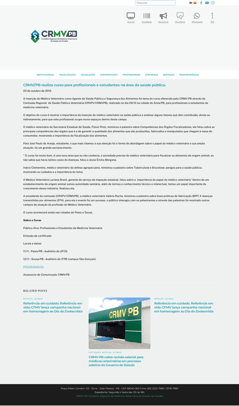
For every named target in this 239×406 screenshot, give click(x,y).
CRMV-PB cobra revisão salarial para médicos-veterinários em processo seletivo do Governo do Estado (116, 362)
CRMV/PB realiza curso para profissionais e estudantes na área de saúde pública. (94, 85)
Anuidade (147, 17)
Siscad (131, 17)
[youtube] (207, 2)
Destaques (95, 353)
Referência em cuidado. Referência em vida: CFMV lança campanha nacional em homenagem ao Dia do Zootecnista (53, 308)
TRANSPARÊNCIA (189, 75)
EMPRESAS (151, 75)
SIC (212, 17)
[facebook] (201, 2)
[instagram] (213, 2)
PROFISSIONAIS (131, 75)
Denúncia (163, 17)
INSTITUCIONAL (45, 75)
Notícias (28, 299)
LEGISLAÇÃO (88, 75)
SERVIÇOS (168, 75)
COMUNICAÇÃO (109, 75)
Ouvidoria (180, 17)
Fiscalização (67, 75)
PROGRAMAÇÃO (33, 267)
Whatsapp (197, 17)
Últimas (38, 299)
